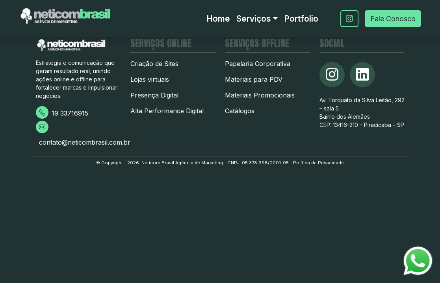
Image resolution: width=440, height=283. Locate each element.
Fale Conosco (393, 19)
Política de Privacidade (318, 162)
